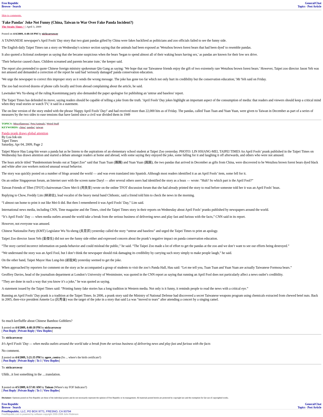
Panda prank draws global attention (25, 133)
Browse (6, 6)
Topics (301, 6)
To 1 (39, 360)
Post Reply (9, 330)
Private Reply (26, 330)
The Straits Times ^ (13, 26)
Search (17, 6)
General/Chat (313, 3)
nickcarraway (53, 327)
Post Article (314, 6)
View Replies (44, 330)
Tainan (49, 387)
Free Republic (10, 3)
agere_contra (52, 357)
